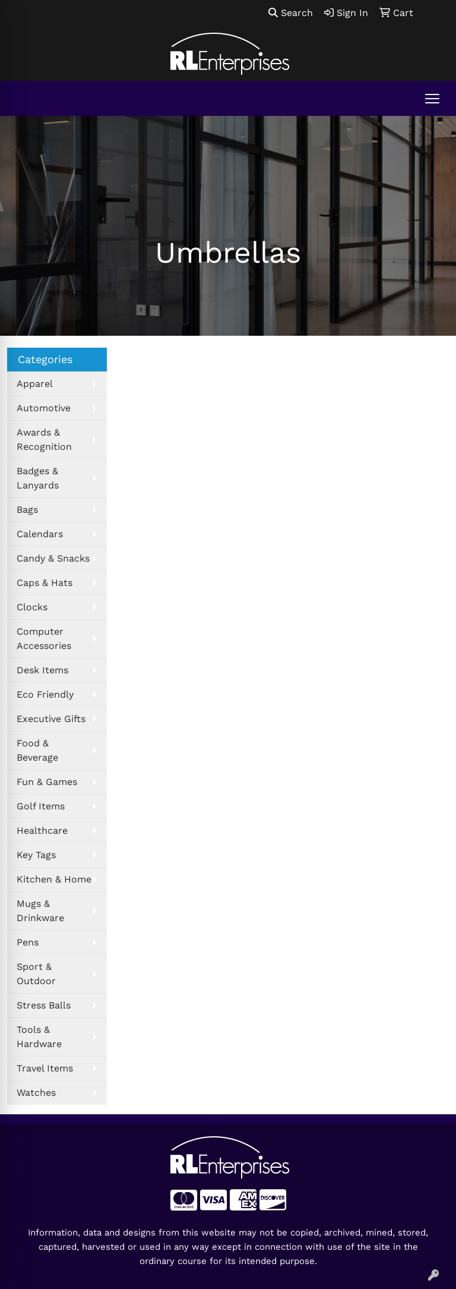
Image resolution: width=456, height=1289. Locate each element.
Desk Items (42, 670)
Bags (27, 509)
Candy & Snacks (53, 558)
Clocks (32, 607)
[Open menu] (432, 99)
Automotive (44, 408)
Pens (28, 942)
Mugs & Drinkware (40, 911)
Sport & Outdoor (36, 974)
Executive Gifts (51, 718)
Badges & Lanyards (38, 478)
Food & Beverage (37, 750)
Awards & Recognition (44, 439)
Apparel (35, 383)
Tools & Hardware (39, 1037)
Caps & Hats (44, 582)
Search (290, 12)
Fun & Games (47, 781)
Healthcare (42, 830)
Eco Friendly (45, 694)
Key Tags (36, 855)
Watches (36, 1092)
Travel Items (45, 1068)
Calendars (40, 534)
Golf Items (41, 806)
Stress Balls (44, 1005)
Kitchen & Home (54, 879)
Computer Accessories (44, 638)
